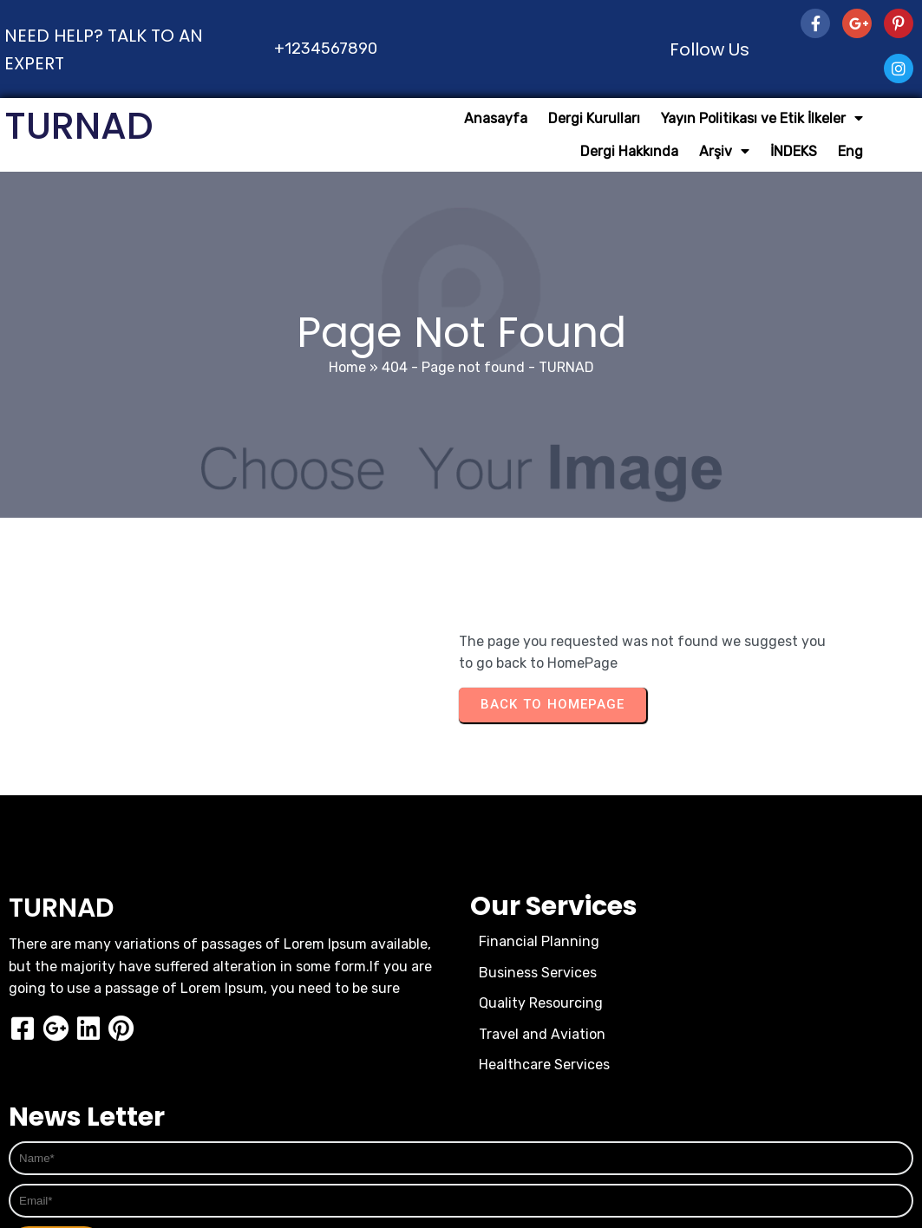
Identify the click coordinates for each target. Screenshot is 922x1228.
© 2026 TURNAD (461, 1137)
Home (347, 367)
